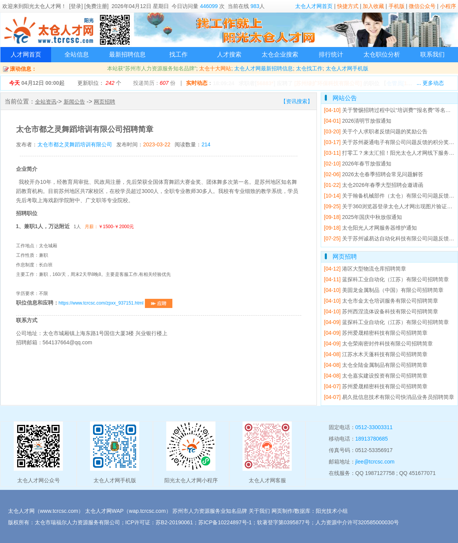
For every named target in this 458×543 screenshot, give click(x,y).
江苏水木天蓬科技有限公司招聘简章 (375, 354)
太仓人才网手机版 (347, 68)
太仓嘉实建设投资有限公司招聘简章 (375, 376)
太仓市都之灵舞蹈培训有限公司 (74, 144)
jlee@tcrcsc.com (375, 462)
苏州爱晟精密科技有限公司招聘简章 (375, 333)
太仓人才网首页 (314, 6)
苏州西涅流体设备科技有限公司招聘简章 (381, 311)
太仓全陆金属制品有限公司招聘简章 (375, 365)
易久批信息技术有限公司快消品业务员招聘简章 (389, 397)
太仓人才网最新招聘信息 (263, 68)
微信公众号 (422, 6)
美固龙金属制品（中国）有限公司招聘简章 (384, 290)
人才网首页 (26, 54)
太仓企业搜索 (280, 54)
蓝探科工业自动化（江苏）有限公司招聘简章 (386, 279)
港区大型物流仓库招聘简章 (365, 269)
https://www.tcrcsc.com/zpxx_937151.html (115, 303)
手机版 (397, 6)
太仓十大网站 (215, 68)
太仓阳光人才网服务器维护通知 (370, 228)
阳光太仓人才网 (42, 6)
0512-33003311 (374, 427)
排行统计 (331, 54)
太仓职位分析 (381, 54)
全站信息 (76, 54)
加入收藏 (373, 6)
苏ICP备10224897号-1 (225, 522)
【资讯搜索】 (297, 101)
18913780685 (371, 439)
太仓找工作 (309, 68)
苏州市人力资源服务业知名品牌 (209, 511)
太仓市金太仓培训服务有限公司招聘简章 (381, 301)
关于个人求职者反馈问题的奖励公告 (375, 131)
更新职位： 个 (99, 83)
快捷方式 (347, 6)
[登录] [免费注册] (88, 6)
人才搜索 (229, 54)
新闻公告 (74, 102)
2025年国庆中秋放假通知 (363, 217)
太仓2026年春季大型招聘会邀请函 (374, 185)
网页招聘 (104, 102)
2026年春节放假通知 (358, 163)
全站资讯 (45, 102)
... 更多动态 (430, 83)
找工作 (178, 54)
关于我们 (259, 511)
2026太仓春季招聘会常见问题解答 (374, 174)
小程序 (448, 6)
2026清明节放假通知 (358, 121)
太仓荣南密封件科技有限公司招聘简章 (378, 343)
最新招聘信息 (127, 54)
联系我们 (432, 54)
